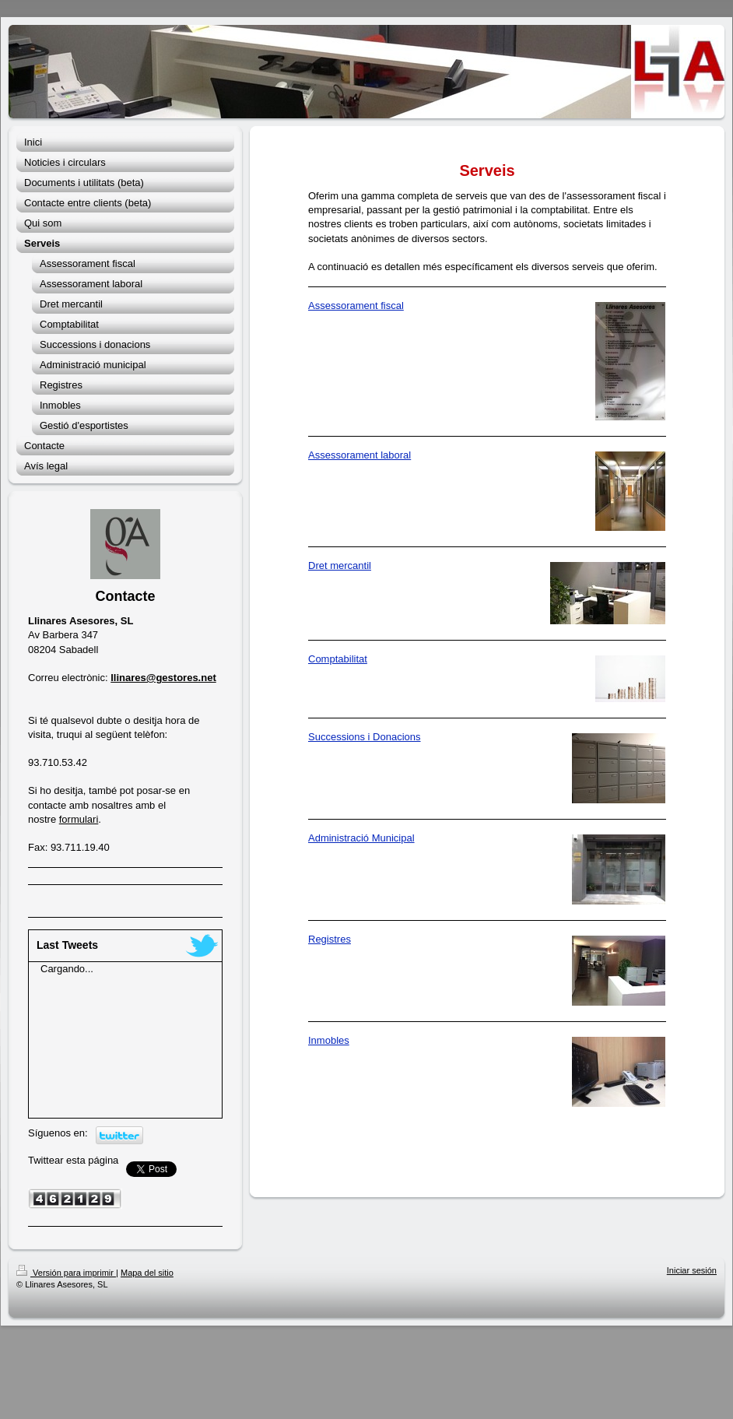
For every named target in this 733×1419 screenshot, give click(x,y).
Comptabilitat (337, 659)
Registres (329, 939)
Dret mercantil (339, 565)
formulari (79, 819)
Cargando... (66, 969)
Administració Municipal (361, 838)
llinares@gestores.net (163, 677)
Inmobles (328, 1040)
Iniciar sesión (692, 1270)
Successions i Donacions (364, 737)
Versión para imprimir (66, 1272)
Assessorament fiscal (356, 305)
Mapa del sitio (147, 1272)
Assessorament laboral (359, 455)
